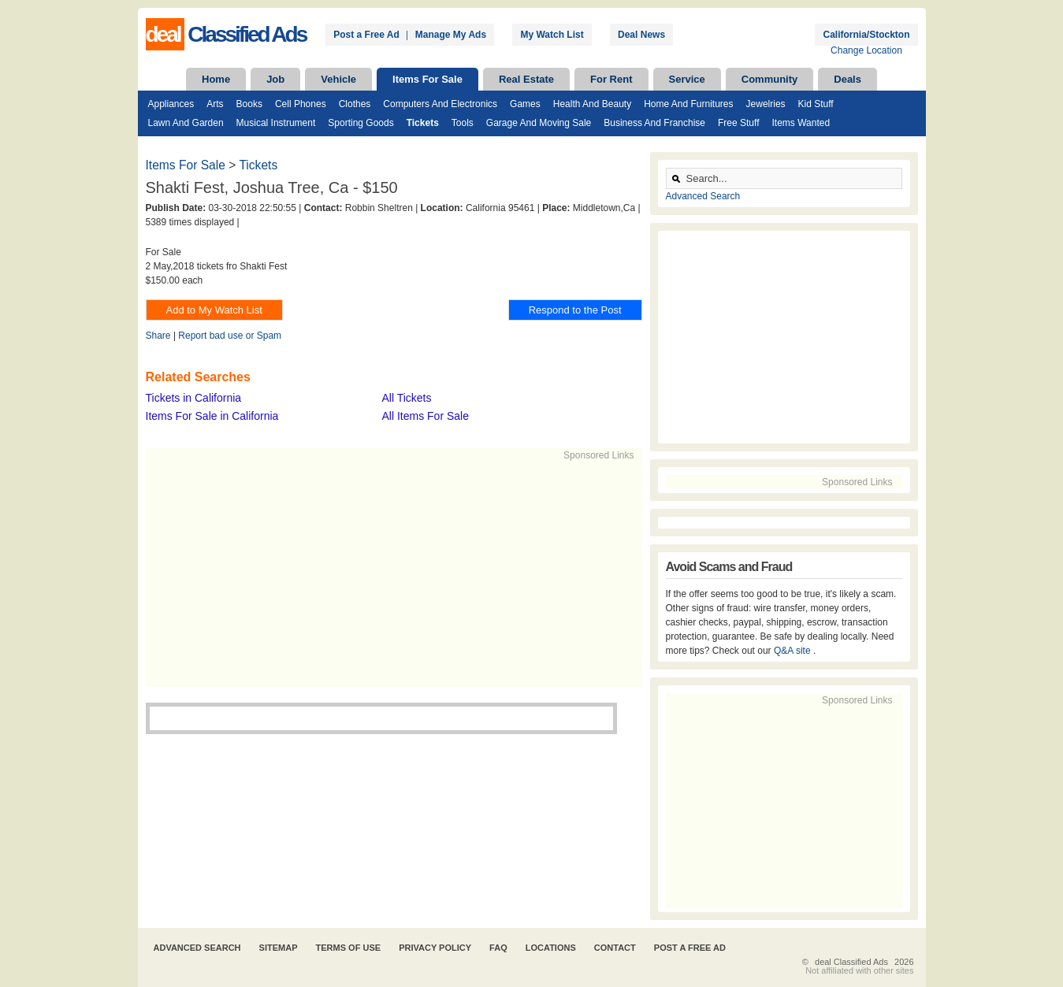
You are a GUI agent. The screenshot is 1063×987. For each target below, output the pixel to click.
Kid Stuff (816, 103)
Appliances (171, 103)
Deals (847, 79)
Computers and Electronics (440, 103)
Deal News (641, 34)
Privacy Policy (435, 947)
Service (687, 79)
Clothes (355, 103)
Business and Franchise (654, 122)
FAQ (498, 947)
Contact (615, 947)
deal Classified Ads (851, 962)
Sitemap (278, 947)
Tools (463, 122)
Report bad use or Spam (229, 335)
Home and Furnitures (688, 103)
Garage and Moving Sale (538, 122)
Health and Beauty (592, 103)
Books (249, 103)
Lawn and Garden (186, 122)
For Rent (611, 79)
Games (525, 103)
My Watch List (551, 34)
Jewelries (766, 103)
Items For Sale (427, 79)
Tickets (423, 122)
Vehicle (338, 79)
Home (216, 79)
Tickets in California (194, 397)
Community (769, 79)
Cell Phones (300, 103)
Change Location (866, 50)
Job (275, 79)
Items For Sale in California (212, 416)
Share (158, 335)
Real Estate (526, 79)
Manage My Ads (450, 34)
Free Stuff (738, 122)
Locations (551, 947)
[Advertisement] (387, 572)
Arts (214, 103)
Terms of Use (348, 947)
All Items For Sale (425, 416)
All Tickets (407, 397)
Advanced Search (703, 196)
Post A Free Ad (690, 947)
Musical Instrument (276, 122)
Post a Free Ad (366, 34)
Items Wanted (800, 122)
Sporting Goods (360, 122)
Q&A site (793, 650)
